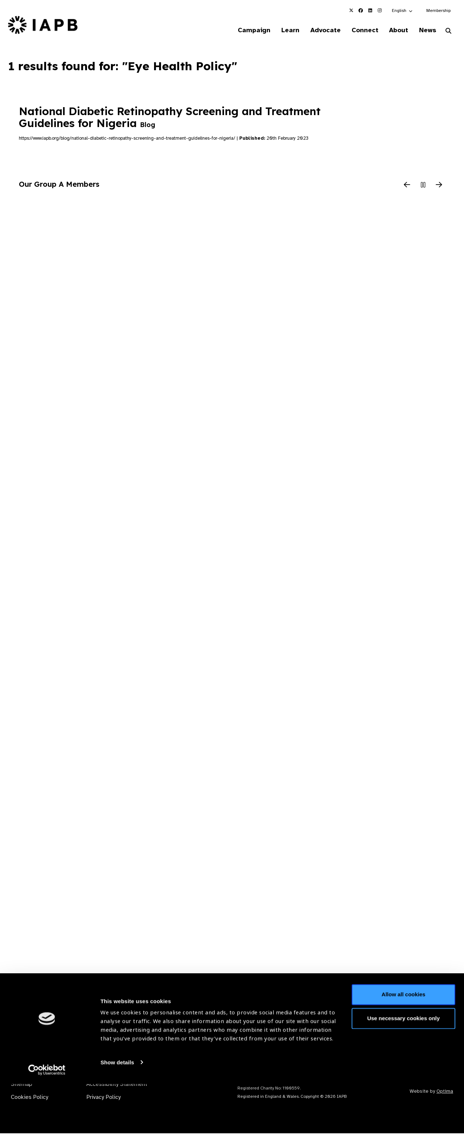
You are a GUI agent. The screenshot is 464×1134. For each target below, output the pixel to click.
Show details (117, 1112)
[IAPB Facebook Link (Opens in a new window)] (360, 10)
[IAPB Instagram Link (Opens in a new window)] (379, 10)
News (426, 30)
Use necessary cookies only (403, 1068)
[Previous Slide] (407, 186)
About (395, 30)
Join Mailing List (416, 1014)
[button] (402, 10)
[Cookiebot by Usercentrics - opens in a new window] (47, 1119)
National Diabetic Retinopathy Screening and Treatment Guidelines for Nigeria (169, 117)
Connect (360, 30)
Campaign (245, 30)
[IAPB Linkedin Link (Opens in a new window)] (370, 10)
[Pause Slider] (423, 186)
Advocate (319, 30)
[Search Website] (448, 32)
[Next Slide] (439, 186)
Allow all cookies (404, 1045)
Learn (283, 30)
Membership (438, 10)
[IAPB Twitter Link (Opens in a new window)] (351, 10)
